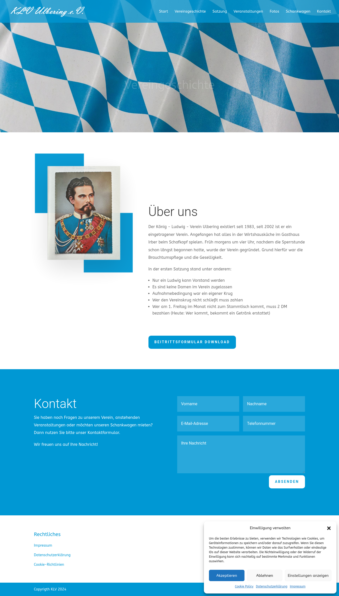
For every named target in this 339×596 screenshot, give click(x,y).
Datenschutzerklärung (271, 586)
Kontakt (324, 12)
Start (163, 12)
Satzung (219, 12)
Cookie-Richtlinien (49, 564)
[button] (328, 528)
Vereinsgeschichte (190, 12)
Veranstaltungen (248, 12)
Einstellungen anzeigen (308, 575)
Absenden (287, 482)
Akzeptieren (226, 575)
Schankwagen (298, 12)
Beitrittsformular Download (192, 342)
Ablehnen (264, 575)
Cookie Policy (244, 586)
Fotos (274, 12)
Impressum (297, 586)
